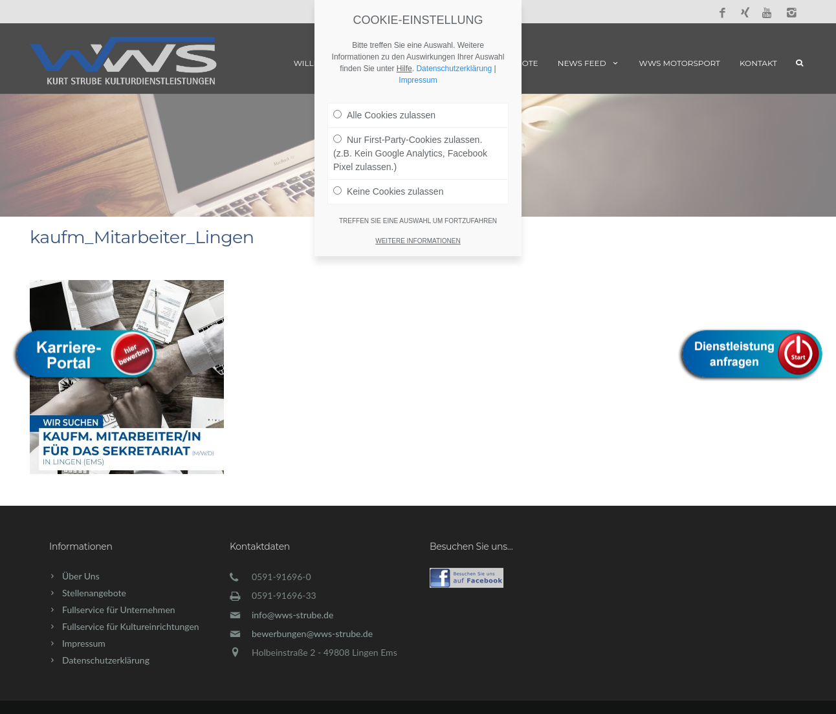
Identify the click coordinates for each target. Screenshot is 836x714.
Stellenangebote (94, 592)
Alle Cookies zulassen (384, 115)
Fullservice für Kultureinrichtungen (130, 626)
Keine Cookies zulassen (388, 191)
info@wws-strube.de (292, 614)
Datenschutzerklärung (105, 659)
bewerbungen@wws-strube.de (312, 633)
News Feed (589, 63)
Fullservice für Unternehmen (118, 609)
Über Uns (81, 575)
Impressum (83, 643)
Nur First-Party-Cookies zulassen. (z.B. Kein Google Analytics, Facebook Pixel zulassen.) (410, 153)
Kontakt (758, 63)
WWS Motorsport (679, 63)
